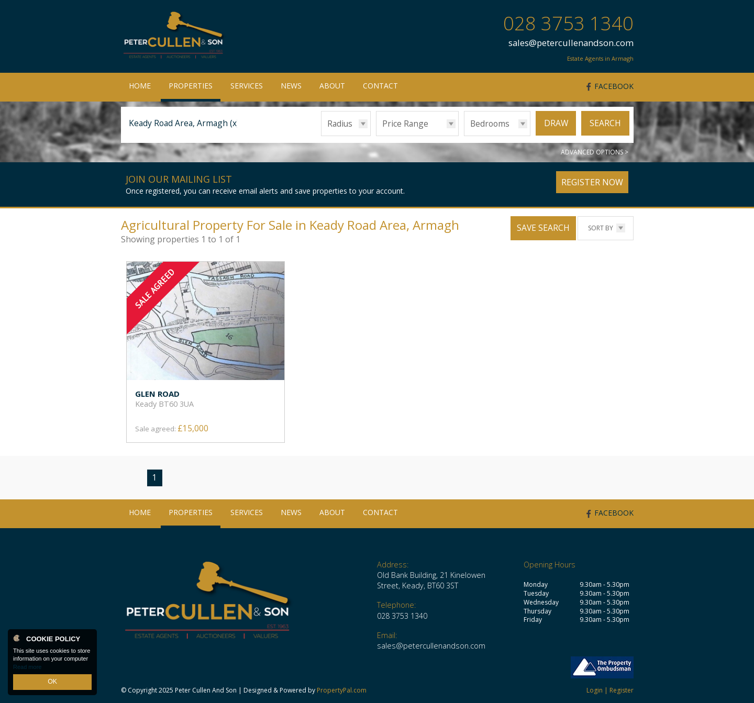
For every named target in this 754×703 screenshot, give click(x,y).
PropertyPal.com (342, 690)
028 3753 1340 (568, 23)
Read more (27, 668)
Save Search (543, 227)
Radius (339, 123)
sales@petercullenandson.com (571, 43)
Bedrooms (489, 123)
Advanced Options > (594, 152)
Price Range (405, 123)
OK (52, 682)
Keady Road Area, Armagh (184, 123)
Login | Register (610, 690)
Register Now (592, 182)
